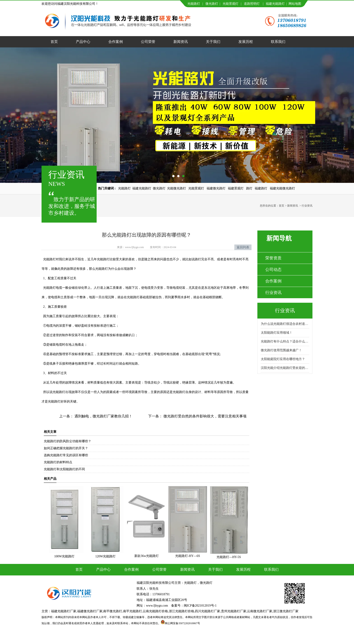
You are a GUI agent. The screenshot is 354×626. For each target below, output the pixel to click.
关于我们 (213, 42)
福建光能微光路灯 (282, 188)
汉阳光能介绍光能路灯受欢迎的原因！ (285, 368)
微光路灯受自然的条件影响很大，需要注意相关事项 (205, 416)
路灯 (249, 188)
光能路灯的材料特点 (58, 462)
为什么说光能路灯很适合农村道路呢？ (285, 324)
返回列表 (243, 247)
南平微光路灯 (112, 611)
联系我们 (278, 42)
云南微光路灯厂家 (259, 611)
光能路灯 (193, 3)
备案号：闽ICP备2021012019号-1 (194, 605)
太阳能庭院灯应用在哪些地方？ (283, 359)
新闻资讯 (180, 42)
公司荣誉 (148, 42)
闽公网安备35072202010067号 (182, 623)
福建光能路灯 (275, 3)
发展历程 (245, 42)
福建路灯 (261, 188)
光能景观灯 (230, 3)
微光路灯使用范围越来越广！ (281, 350)
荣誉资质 (273, 258)
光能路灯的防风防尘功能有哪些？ (67, 441)
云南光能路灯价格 (155, 611)
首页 (54, 42)
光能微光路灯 (176, 188)
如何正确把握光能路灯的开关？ (66, 448)
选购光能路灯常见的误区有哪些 (66, 455)
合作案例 (115, 42)
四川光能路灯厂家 (207, 611)
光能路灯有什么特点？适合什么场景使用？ (285, 341)
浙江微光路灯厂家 (285, 611)
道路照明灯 (252, 3)
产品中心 (83, 42)
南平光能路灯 (132, 611)
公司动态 (273, 269)
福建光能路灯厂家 (63, 611)
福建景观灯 (236, 188)
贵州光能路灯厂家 (233, 611)
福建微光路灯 (216, 188)
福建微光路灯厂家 (89, 611)
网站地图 (295, 3)
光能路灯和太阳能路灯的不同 (64, 469)
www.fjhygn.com (134, 247)
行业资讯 (273, 292)
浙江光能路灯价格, (182, 611)
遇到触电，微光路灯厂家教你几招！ (103, 416)
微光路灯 (211, 3)
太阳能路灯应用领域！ (276, 332)
